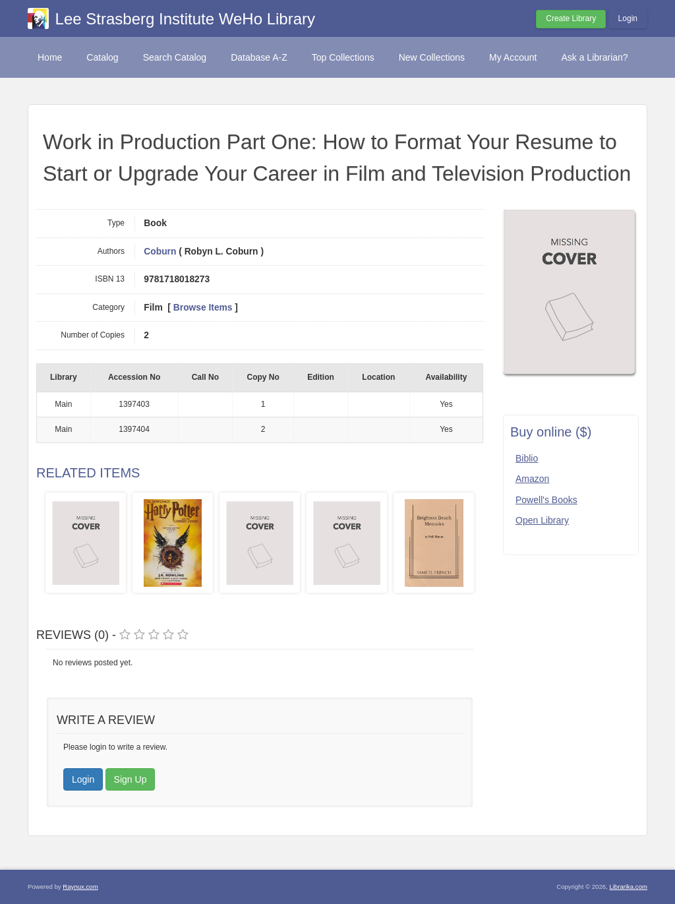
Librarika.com (628, 886)
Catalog (102, 57)
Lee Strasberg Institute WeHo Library (185, 19)
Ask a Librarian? (594, 57)
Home (50, 57)
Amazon (532, 478)
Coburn (160, 251)
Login (627, 18)
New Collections (432, 57)
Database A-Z (259, 57)
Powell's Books (546, 500)
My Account (513, 57)
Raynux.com (80, 886)
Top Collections (343, 57)
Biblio (526, 458)
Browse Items (203, 308)
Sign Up (130, 779)
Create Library (571, 18)
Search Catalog (175, 57)
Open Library (542, 520)
